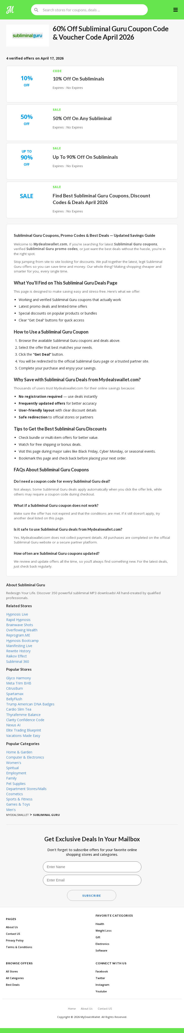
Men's (11, 809)
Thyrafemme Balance (23, 714)
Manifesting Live (19, 645)
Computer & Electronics (25, 757)
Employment (16, 773)
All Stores (12, 971)
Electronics (102, 944)
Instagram (102, 984)
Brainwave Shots (19, 624)
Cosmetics (14, 794)
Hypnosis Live (17, 614)
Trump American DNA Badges (30, 704)
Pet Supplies (16, 783)
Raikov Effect (16, 656)
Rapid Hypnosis (18, 619)
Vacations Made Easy (23, 735)
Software (101, 950)
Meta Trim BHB (18, 683)
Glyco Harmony (18, 678)
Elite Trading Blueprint (23, 730)
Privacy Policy (15, 940)
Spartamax (14, 693)
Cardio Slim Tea (18, 709)
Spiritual (12, 767)
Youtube (101, 991)
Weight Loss (104, 930)
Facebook (102, 971)
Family (11, 778)
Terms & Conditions (19, 947)
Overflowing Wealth (21, 630)
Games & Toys (18, 804)
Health (100, 924)
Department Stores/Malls (26, 788)
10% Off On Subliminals (78, 78)
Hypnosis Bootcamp (22, 640)
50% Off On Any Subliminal (82, 118)
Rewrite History (18, 651)
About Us (12, 927)
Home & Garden (19, 752)
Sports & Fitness (19, 799)
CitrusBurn (14, 688)
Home (72, 1008)
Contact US (13, 934)
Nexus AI (13, 725)
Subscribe (91, 895)
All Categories (15, 978)
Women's (13, 762)
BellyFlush (14, 699)
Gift (98, 937)
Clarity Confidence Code (25, 719)
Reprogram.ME (18, 635)
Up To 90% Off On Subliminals (85, 157)
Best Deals (13, 984)
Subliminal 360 (17, 661)
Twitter (100, 978)
